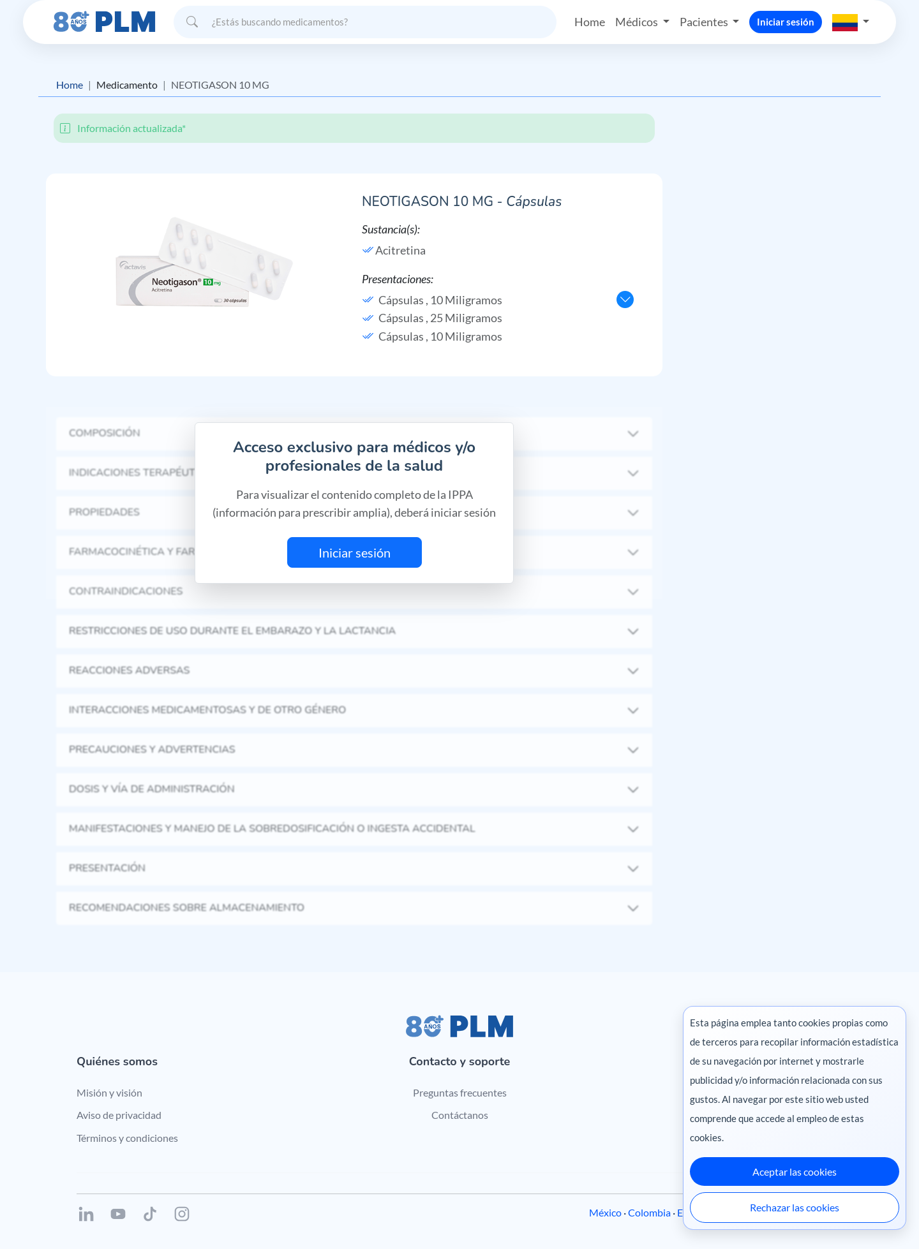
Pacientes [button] (705, 22)
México (605, 1212)
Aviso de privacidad (119, 1115)
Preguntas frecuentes (460, 1092)
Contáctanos (459, 1115)
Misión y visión (109, 1092)
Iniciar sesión (785, 21)
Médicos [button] (637, 22)
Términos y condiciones (127, 1138)
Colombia (649, 1212)
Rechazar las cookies (794, 1207)
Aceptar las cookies (794, 1171)
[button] (850, 21)
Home (589, 22)
